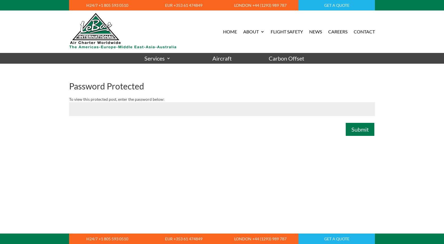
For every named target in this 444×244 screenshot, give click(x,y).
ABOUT (251, 31)
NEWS (315, 31)
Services (154, 58)
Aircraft (222, 58)
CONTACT (364, 31)
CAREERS (337, 31)
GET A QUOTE (336, 5)
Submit (360, 129)
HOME (230, 31)
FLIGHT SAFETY (287, 31)
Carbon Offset (286, 58)
